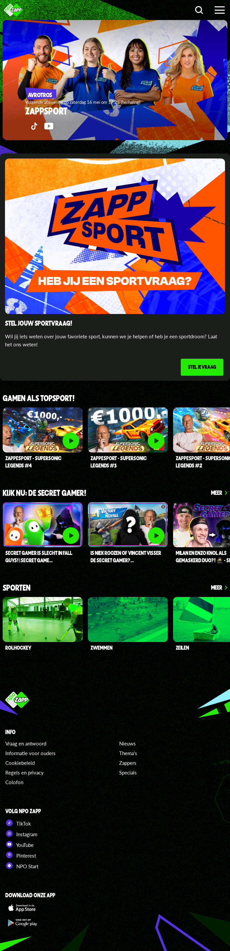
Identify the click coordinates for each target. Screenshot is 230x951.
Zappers (127, 763)
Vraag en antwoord (25, 743)
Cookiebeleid (20, 763)
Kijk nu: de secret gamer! (45, 493)
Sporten (17, 588)
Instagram (21, 834)
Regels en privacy (24, 772)
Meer (216, 492)
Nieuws (127, 743)
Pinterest (20, 855)
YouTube (19, 844)
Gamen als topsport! (39, 398)
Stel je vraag (202, 366)
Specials (128, 772)
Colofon (14, 782)
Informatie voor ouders (30, 753)
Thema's (128, 753)
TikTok (18, 823)
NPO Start (21, 866)
